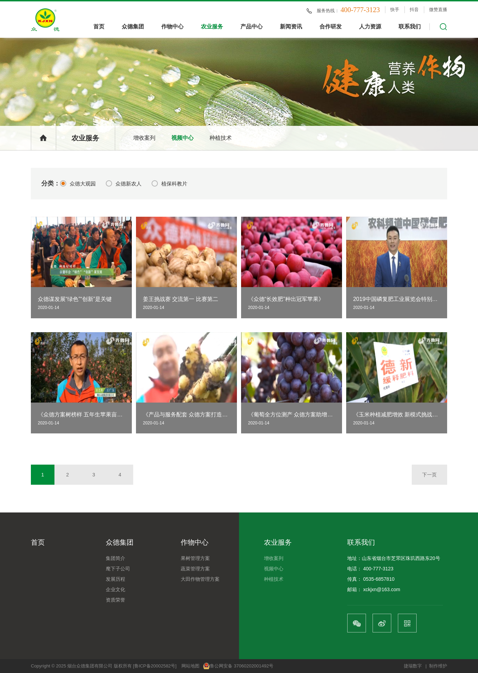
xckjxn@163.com (381, 589)
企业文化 (115, 589)
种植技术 (221, 138)
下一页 (429, 474)
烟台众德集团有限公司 (89, 665)
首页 (98, 26)
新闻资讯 (291, 26)
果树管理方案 (195, 558)
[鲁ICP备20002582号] (155, 665)
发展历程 (115, 579)
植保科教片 (169, 183)
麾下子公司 (118, 568)
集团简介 (115, 558)
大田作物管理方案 (200, 579)
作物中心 (172, 26)
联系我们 (410, 26)
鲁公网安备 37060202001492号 (238, 666)
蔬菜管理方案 (195, 568)
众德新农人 (124, 183)
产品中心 (251, 26)
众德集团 (133, 26)
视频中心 (182, 138)
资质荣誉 (115, 600)
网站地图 (190, 665)
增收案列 (144, 138)
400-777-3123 (378, 568)
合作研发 (330, 26)
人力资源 (370, 26)
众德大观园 (78, 183)
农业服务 (212, 26)
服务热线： (348, 10)
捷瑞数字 (413, 665)
